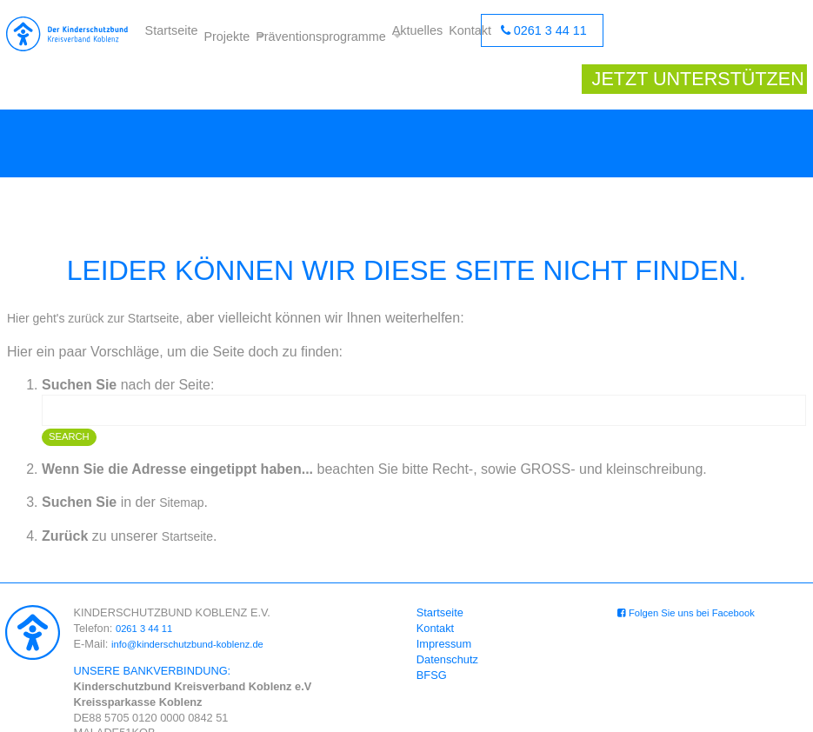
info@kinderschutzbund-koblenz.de (198, 612)
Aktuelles (422, 35)
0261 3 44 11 (549, 35)
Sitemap (184, 470)
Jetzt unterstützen (695, 35)
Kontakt (468, 35)
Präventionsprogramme (319, 35)
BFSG (434, 643)
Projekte (219, 35)
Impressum (446, 612)
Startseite (169, 35)
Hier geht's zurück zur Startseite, (107, 285)
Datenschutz (450, 628)
